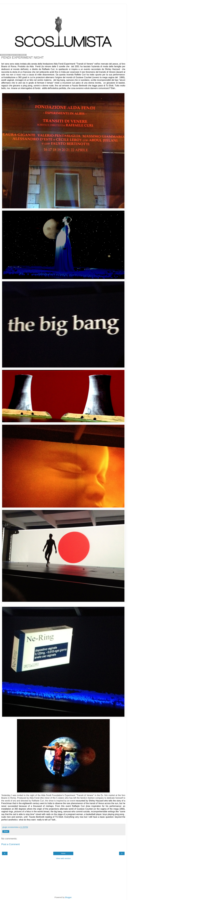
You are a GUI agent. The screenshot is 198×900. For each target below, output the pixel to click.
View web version (63, 858)
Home (63, 853)
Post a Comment (10, 844)
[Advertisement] (63, 7)
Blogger (68, 897)
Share (6, 831)
